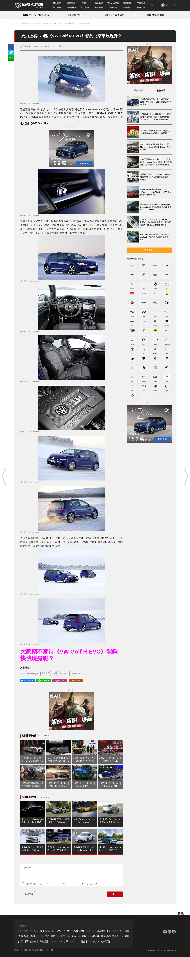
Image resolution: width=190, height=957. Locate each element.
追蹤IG (60, 680)
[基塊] (69, 883)
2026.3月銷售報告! (115, 15)
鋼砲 (127, 936)
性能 (33, 936)
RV (64, 931)
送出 (115, 894)
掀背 (90, 942)
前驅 (74, 936)
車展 (108, 931)
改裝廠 (33, 941)
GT (78, 941)
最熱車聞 (161, 90)
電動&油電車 (113, 3)
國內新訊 (85, 7)
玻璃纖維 (106, 936)
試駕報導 (99, 3)
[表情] (95, 883)
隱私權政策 (29, 950)
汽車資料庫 (71, 7)
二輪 (121, 936)
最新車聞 (57, 3)
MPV (69, 931)
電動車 (51, 942)
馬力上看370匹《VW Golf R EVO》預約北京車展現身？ (67, 23)
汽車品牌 (113, 7)
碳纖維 (96, 936)
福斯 (55, 673)
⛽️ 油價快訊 (74, 15)
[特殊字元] (91, 883)
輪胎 (26, 931)
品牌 (89, 936)
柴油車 (96, 941)
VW (22, 673)
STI (121, 931)
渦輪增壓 (115, 931)
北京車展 (45, 673)
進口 (47, 936)
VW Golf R (75, 673)
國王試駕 (45, 930)
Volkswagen (32, 673)
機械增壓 (101, 931)
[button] (28, 883)
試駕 (93, 931)
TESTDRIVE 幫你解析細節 (34, 15)
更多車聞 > (149, 250)
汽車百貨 (105, 941)
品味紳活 (127, 7)
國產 (42, 936)
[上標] (82, 883)
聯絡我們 (18, 950)
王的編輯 (26, 46)
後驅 (79, 936)
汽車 (58, 936)
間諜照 (85, 3)
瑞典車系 (72, 942)
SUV (59, 931)
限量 (127, 931)
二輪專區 (141, 3)
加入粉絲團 (27, 680)
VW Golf (64, 673)
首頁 (16, 23)
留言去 (76, 680)
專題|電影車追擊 (155, 15)
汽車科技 (127, 3)
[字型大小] (52, 883)
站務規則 (49, 950)
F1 (38, 936)
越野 (53, 936)
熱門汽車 (57, 7)
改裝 (53, 931)
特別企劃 (141, 7)
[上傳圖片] (23, 883)
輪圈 (36, 931)
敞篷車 (20, 931)
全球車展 (36, 23)
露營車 (84, 941)
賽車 (31, 931)
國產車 (88, 931)
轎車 (68, 936)
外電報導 (99, 7)
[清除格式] (41, 883)
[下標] (86, 883)
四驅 (84, 936)
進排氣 (115, 936)
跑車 (63, 936)
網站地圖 (39, 950)
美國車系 (58, 941)
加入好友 (43, 680)
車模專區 (71, 3)
